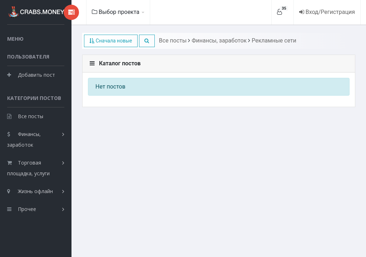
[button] (147, 41)
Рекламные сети (274, 40)
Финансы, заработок (24, 139)
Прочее (21, 209)
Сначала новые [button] (110, 41)
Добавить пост (31, 74)
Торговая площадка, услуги (28, 168)
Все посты (25, 116)
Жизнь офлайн (30, 191)
